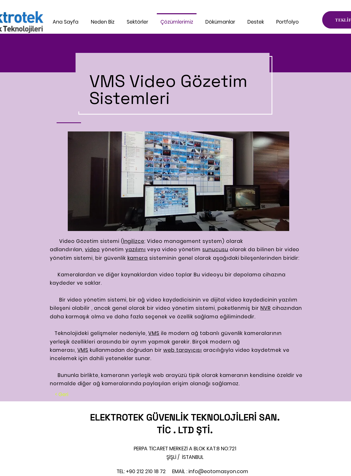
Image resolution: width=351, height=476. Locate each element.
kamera (137, 258)
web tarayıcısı (182, 350)
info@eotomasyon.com (218, 471)
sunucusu (215, 249)
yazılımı (135, 249)
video (92, 249)
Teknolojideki (69, 333)
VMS (153, 333)
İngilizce (134, 241)
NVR (265, 308)
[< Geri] (61, 394)
